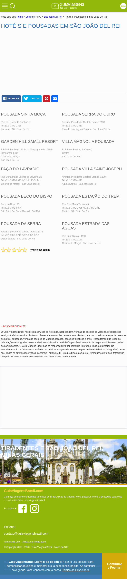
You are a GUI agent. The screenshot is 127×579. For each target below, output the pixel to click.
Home (19, 16)
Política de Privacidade (34, 541)
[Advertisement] (63, 61)
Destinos (30, 16)
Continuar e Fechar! (114, 565)
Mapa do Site (61, 547)
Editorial (9, 527)
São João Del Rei (53, 16)
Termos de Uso (12, 541)
